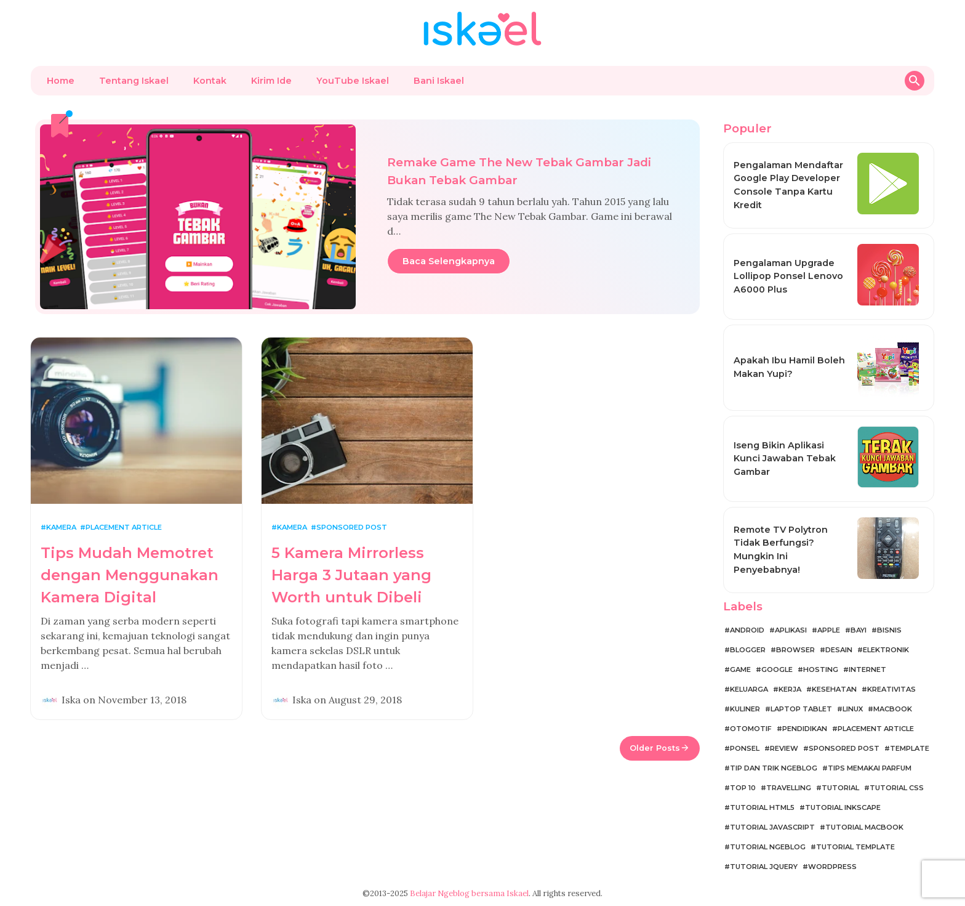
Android (747, 630)
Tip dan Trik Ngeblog (773, 768)
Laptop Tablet (801, 709)
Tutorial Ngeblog (768, 847)
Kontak (209, 80)
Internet (867, 669)
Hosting (820, 669)
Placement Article (124, 527)
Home (60, 80)
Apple (828, 630)
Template (909, 748)
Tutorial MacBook (864, 827)
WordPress (832, 866)
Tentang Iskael (134, 80)
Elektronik (886, 649)
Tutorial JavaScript (772, 827)
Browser (795, 649)
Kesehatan (834, 689)
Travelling (788, 787)
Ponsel (744, 748)
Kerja (790, 689)
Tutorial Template (855, 847)
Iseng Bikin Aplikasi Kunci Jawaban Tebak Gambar (785, 458)
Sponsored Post (351, 527)
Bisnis (889, 630)
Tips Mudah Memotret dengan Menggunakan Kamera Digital (129, 575)
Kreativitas (891, 689)
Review (784, 748)
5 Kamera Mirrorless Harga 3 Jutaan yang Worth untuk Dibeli (351, 575)
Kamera (61, 527)
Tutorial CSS (897, 787)
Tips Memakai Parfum (869, 768)
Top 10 (743, 787)
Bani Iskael (439, 80)
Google (777, 669)
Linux (853, 709)
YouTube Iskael (352, 80)
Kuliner (745, 709)
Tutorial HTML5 (762, 807)
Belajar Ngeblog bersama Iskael (469, 893)
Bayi (859, 630)
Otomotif (751, 728)
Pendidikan (804, 728)
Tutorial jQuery (764, 866)
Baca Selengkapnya (448, 261)
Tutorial (840, 787)
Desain (838, 649)
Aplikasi (791, 630)
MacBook (892, 709)
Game (740, 669)
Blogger (748, 649)
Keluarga (749, 689)
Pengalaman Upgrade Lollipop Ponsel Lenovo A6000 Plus (788, 276)
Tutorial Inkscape (843, 807)
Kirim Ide (271, 80)
